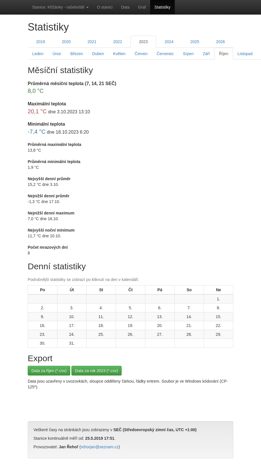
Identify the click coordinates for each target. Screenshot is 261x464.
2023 (143, 41)
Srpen (188, 53)
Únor (57, 53)
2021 (91, 41)
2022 (117, 41)
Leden (37, 53)
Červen (141, 53)
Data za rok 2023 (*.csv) (96, 370)
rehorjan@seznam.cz (100, 447)
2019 (40, 41)
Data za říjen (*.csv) (49, 370)
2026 (220, 41)
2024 (168, 41)
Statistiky (162, 7)
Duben (98, 53)
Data (125, 7)
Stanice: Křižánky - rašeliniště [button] (60, 7)
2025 (194, 41)
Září (206, 53)
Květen (119, 53)
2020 (66, 41)
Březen (76, 53)
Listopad (245, 53)
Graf (142, 7)
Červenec (165, 53)
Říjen (223, 53)
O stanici (105, 7)
